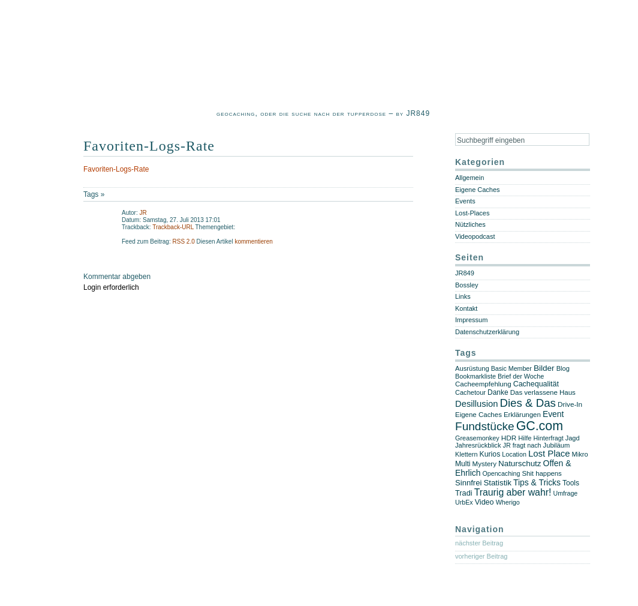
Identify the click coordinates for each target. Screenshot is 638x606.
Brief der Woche (521, 376)
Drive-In (570, 404)
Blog (563, 368)
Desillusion (476, 404)
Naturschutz (519, 463)
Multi (463, 464)
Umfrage (565, 493)
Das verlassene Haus (543, 392)
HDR (508, 438)
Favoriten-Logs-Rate (149, 146)
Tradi (464, 492)
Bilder (544, 368)
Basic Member (511, 368)
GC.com (539, 426)
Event (553, 414)
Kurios (490, 454)
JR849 (464, 273)
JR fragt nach (522, 445)
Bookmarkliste (475, 376)
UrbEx (464, 502)
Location (514, 454)
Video (484, 502)
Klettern (466, 454)
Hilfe (524, 438)
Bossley (466, 285)
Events (465, 201)
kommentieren (253, 241)
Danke (497, 392)
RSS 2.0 (184, 241)
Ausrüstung (472, 368)
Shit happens (541, 473)
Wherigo (508, 502)
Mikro (580, 454)
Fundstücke (484, 426)
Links (463, 296)
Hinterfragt (549, 438)
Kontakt (466, 308)
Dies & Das (527, 403)
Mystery (484, 463)
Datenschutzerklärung (487, 331)
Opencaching (501, 473)
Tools (570, 483)
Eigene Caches (477, 189)
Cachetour (470, 392)
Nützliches (470, 224)
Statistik (497, 482)
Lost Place (549, 453)
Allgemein (469, 177)
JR (142, 212)
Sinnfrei (468, 482)
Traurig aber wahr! (513, 492)
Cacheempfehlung (483, 384)
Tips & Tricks (537, 482)
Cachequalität (536, 384)
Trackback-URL (173, 227)
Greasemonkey (477, 438)
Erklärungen (522, 414)
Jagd (572, 438)
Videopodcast (475, 236)
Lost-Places (472, 213)
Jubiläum (556, 445)
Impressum (471, 319)
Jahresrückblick (478, 445)
